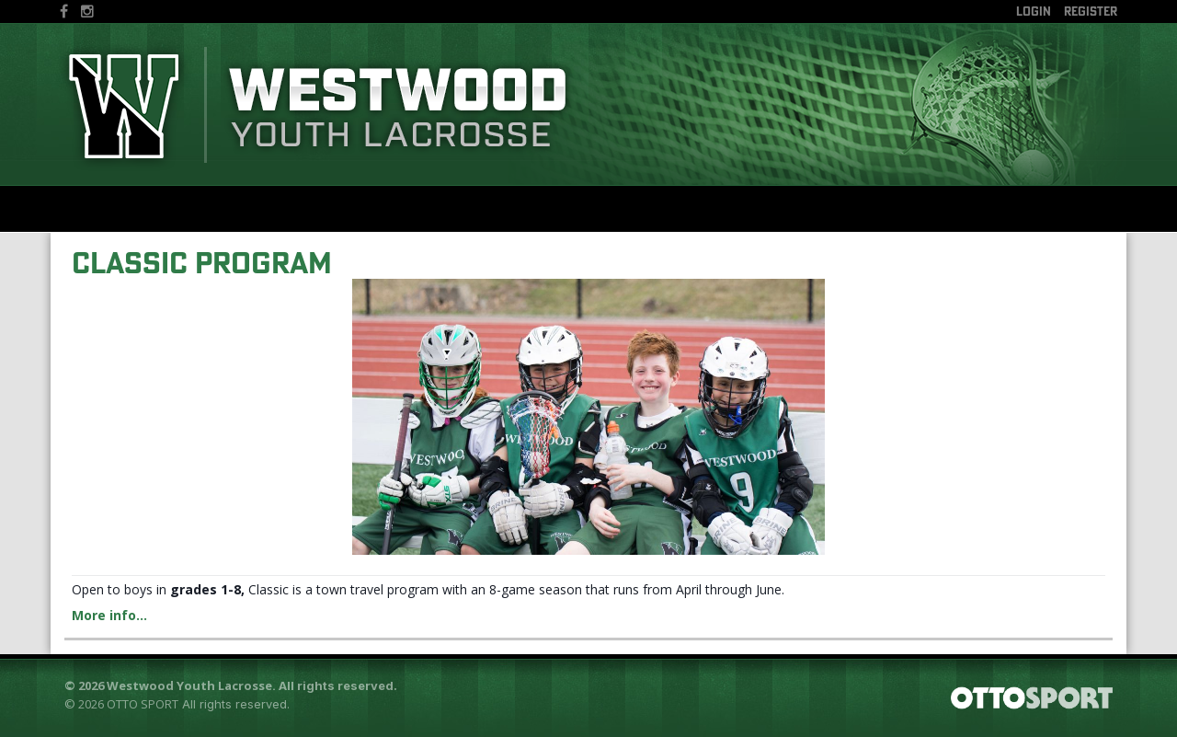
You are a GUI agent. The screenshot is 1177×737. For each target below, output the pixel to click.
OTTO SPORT (142, 704)
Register (1090, 11)
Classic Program (202, 263)
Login (1033, 11)
